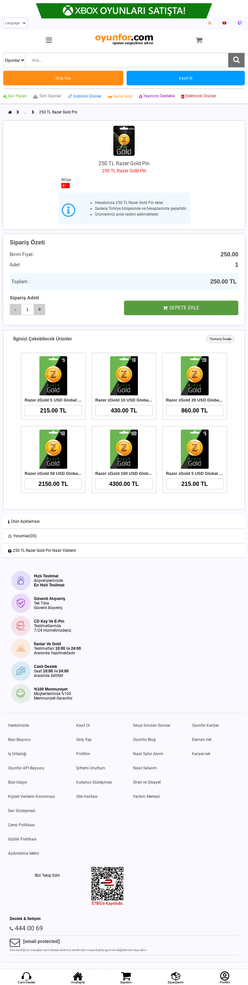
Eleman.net (202, 739)
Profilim (83, 754)
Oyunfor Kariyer (205, 725)
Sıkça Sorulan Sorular (151, 725)
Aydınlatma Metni (23, 853)
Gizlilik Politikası (22, 839)
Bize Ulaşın (17, 782)
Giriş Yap (84, 739)
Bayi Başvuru (19, 739)
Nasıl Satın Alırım (148, 754)
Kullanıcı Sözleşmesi (94, 782)
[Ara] (236, 60)
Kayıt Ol (83, 725)
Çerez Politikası (21, 825)
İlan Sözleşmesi (21, 810)
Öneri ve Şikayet (147, 782)
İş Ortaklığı (17, 754)
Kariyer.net (201, 754)
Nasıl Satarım (145, 768)
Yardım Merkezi (146, 796)
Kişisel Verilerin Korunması (31, 796)
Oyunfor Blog (144, 739)
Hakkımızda (18, 725)
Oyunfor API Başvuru (26, 768)
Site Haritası (87, 796)
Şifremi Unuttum (90, 768)
